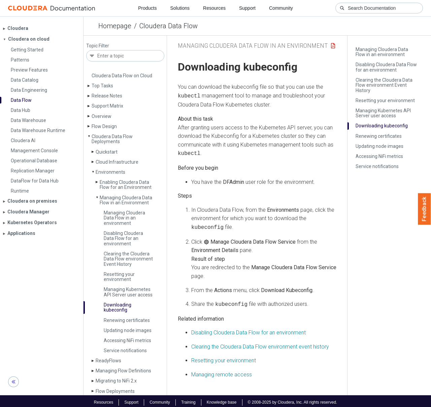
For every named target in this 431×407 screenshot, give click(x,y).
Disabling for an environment (248, 330)
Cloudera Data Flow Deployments (112, 139)
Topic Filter (97, 45)
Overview (101, 116)
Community (281, 8)
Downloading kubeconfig (117, 307)
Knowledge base (222, 399)
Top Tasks (102, 85)
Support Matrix (107, 106)
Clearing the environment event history (260, 344)
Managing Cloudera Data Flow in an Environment (126, 200)
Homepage (114, 26)
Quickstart (107, 152)
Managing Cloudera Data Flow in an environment (124, 218)
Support (247, 8)
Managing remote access (221, 372)
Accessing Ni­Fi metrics (127, 340)
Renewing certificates (127, 320)
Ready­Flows (108, 360)
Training (188, 399)
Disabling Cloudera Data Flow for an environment (123, 238)
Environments (110, 172)
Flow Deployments (115, 391)
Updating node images (128, 330)
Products (147, 8)
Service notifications (125, 350)
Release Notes (107, 95)
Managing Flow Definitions (123, 370)
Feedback (424, 209)
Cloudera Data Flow (168, 26)
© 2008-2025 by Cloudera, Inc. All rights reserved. (292, 399)
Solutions (180, 8)
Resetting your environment (119, 277)
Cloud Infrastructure (117, 162)
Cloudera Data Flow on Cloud (122, 75)
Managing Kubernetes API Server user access (128, 292)
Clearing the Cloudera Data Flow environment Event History (128, 259)
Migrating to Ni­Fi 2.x (116, 380)
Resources (214, 8)
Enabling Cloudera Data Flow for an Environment (126, 184)
